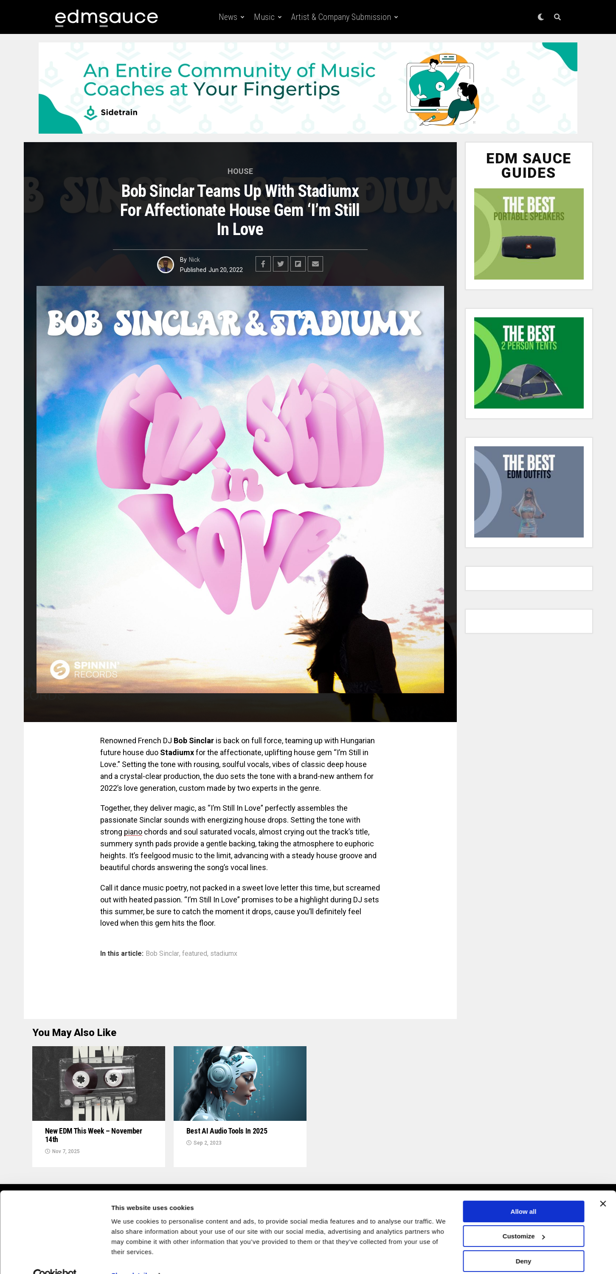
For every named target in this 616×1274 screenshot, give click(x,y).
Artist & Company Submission (341, 17)
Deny (524, 1243)
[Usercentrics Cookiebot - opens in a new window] (55, 1257)
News (228, 17)
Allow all (524, 1193)
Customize (524, 1218)
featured (194, 953)
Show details (131, 1257)
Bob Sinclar (162, 953)
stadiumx (223, 953)
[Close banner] (603, 1186)
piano (133, 831)
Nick (194, 259)
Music (264, 17)
